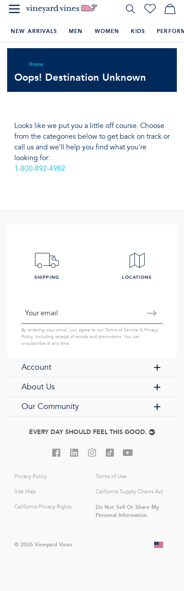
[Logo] (61, 9)
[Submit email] (152, 313)
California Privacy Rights (42, 507)
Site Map (25, 491)
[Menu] (14, 9)
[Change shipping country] (159, 544)
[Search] (130, 9)
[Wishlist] (150, 9)
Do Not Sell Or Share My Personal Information (127, 511)
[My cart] (170, 9)
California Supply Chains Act (129, 491)
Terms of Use (111, 476)
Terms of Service (121, 330)
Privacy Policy (30, 476)
